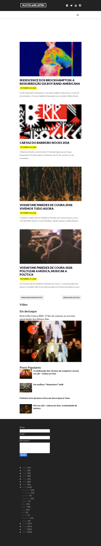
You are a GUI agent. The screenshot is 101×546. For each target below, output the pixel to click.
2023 (25, 473)
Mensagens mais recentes (31, 297)
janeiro (25, 521)
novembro (26, 493)
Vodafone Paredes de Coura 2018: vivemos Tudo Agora (46, 206)
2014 (25, 532)
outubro (25, 495)
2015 (25, 529)
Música (28, 19)
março (24, 515)
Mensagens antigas (71, 297)
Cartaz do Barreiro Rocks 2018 (44, 142)
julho (24, 504)
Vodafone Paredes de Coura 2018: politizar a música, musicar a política (46, 271)
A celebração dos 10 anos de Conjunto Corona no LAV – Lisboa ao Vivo (56, 372)
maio (24, 509)
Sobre (27, 15)
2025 (25, 467)
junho (24, 507)
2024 (25, 470)
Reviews (28, 38)
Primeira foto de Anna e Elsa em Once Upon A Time (45, 398)
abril (24, 512)
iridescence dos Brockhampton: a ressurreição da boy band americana (50, 81)
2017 (25, 523)
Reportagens (30, 33)
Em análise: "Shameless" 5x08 (48, 384)
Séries (27, 24)
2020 (25, 481)
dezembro (26, 490)
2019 (25, 484)
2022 (25, 476)
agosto (25, 501)
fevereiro (26, 518)
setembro (26, 498)
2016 (25, 526)
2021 (25, 479)
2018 (25, 487)
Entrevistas (30, 29)
